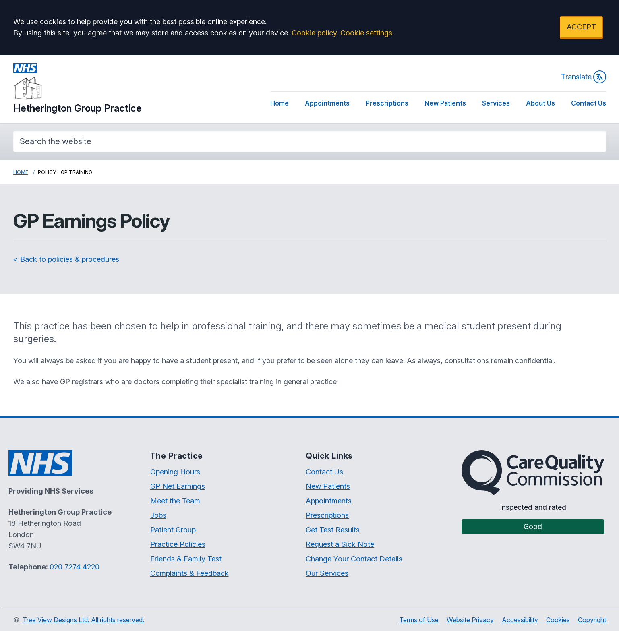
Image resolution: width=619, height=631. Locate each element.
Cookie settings (366, 33)
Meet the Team (175, 501)
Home (279, 103)
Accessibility (520, 620)
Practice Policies (177, 544)
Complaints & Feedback (189, 573)
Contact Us (588, 103)
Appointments (327, 103)
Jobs (158, 515)
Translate (583, 76)
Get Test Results (333, 529)
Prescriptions (387, 103)
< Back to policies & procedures (66, 259)
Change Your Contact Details (354, 558)
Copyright (592, 620)
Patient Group (173, 529)
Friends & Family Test (186, 558)
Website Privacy (470, 620)
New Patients (445, 103)
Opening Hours (175, 472)
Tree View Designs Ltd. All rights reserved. (83, 620)
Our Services (327, 573)
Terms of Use (419, 620)
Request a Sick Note (340, 544)
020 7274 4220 (74, 567)
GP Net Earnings (177, 486)
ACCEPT (581, 27)
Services (496, 103)
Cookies (558, 620)
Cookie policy (314, 33)
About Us (540, 103)
